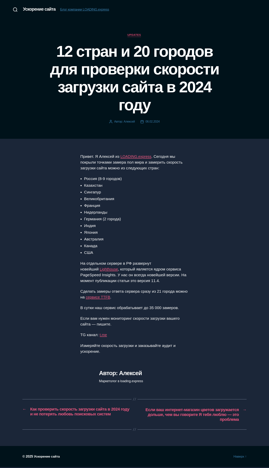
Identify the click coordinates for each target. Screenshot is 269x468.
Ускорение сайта (40, 9)
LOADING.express (136, 157)
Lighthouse (109, 269)
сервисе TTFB (98, 297)
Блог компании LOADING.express (85, 10)
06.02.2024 (152, 121)
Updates (134, 35)
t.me (103, 335)
